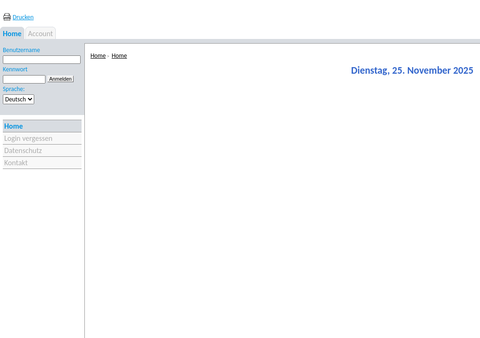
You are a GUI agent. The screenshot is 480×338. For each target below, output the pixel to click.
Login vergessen (28, 138)
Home (13, 126)
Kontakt (16, 162)
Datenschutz (23, 150)
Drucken (23, 17)
